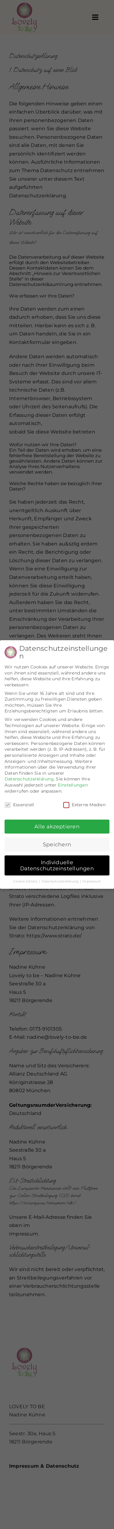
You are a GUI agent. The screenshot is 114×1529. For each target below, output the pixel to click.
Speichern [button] (57, 841)
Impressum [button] (91, 878)
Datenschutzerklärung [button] (60, 878)
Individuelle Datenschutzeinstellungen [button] (57, 862)
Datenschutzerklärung (29, 776)
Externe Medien (84, 802)
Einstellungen (73, 781)
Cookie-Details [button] (26, 878)
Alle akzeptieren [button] (57, 823)
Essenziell (19, 802)
